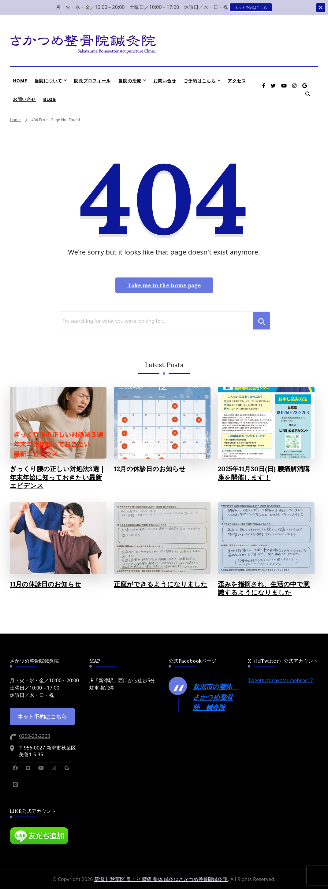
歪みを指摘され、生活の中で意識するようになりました (264, 588)
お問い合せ (164, 81)
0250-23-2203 (34, 736)
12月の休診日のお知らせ (150, 469)
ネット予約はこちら (250, 7)
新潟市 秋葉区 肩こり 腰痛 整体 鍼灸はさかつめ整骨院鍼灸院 (161, 879)
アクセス (237, 81)
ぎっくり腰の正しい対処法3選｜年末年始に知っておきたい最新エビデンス (58, 477)
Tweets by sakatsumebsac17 (280, 680)
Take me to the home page (164, 285)
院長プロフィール (92, 81)
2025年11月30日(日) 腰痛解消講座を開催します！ (264, 473)
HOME (20, 81)
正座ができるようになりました (160, 584)
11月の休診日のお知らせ (45, 584)
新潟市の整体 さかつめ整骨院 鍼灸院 (215, 697)
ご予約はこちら (200, 81)
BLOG (49, 99)
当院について (48, 81)
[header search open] (307, 94)
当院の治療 (129, 81)
